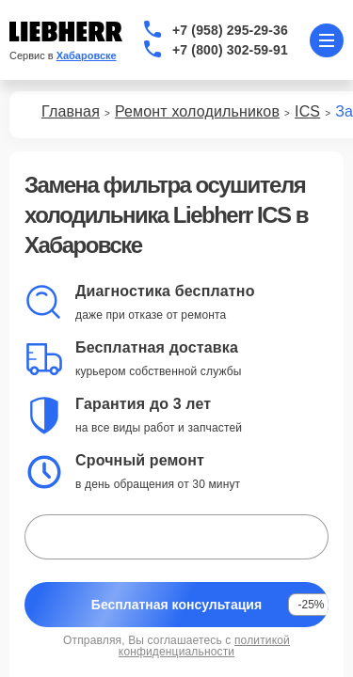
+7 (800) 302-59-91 (230, 49)
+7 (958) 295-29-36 (230, 30)
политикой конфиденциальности (204, 646)
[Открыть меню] (327, 40)
